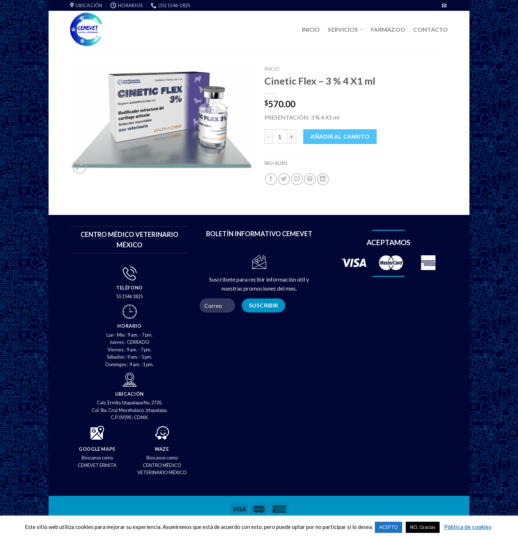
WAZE (162, 449)
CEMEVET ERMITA (97, 465)
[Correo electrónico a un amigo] (297, 179)
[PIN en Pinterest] (310, 179)
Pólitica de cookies (467, 527)
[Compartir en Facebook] (271, 179)
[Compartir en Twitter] (284, 179)
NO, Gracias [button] (422, 527)
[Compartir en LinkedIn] (323, 179)
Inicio (272, 69)
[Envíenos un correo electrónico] (444, 5)
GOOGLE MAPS (97, 449)
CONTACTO (430, 29)
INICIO (311, 29)
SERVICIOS (345, 29)
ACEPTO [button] (388, 527)
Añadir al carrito (339, 136)
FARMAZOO (388, 29)
